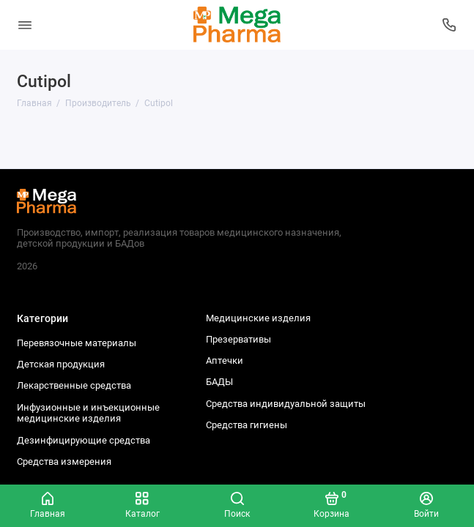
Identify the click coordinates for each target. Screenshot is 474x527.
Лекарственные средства (74, 385)
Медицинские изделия (258, 318)
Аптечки (224, 360)
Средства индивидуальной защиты (286, 403)
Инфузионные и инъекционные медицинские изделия (88, 413)
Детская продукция (61, 364)
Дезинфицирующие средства (83, 440)
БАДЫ (219, 381)
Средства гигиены (246, 424)
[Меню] (25, 25)
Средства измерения (64, 461)
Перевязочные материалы (76, 342)
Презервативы (238, 339)
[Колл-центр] (450, 25)
